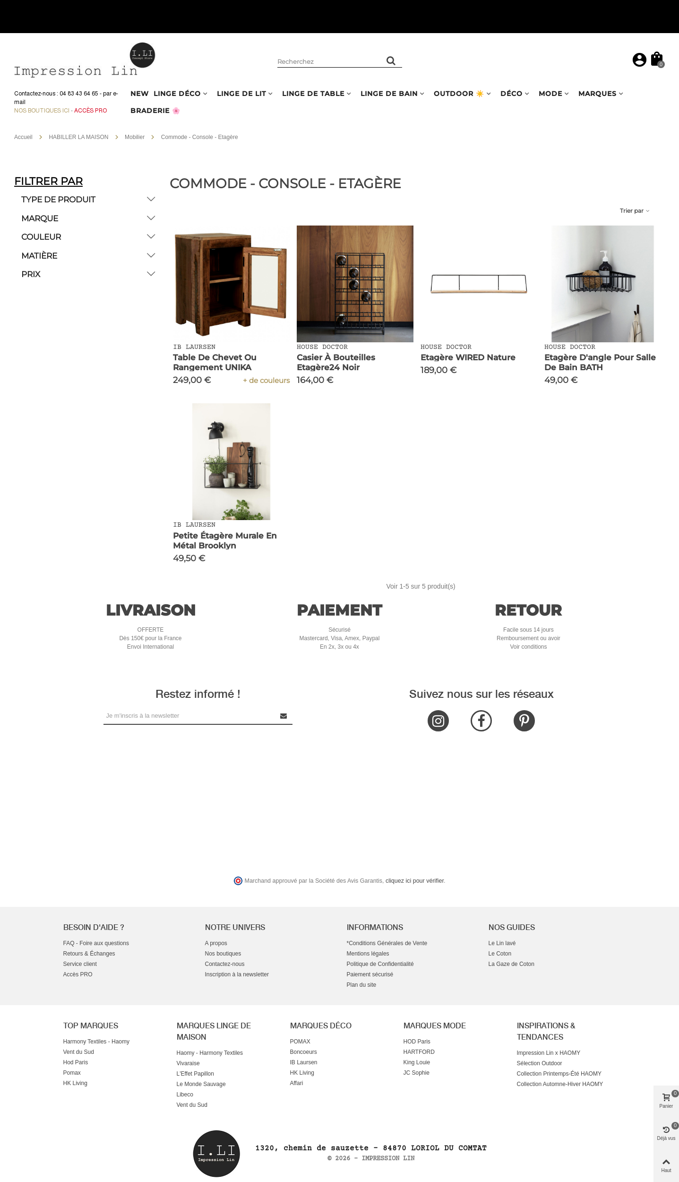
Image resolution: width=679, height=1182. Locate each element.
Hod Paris (75, 1062)
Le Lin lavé (502, 943)
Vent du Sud (78, 1052)
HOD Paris (417, 1041)
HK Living (75, 1083)
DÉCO (511, 93)
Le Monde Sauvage (201, 1084)
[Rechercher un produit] (392, 60)
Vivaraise (188, 1063)
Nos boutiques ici (41, 110)
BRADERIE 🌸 (155, 110)
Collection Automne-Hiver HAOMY (560, 1084)
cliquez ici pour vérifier (415, 881)
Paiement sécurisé (370, 974)
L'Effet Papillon (195, 1073)
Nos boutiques (223, 953)
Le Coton (500, 953)
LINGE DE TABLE (313, 93)
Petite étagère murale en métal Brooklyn (225, 540)
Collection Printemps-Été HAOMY (559, 1073)
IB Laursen (304, 1062)
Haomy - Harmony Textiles (210, 1053)
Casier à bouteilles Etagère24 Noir (336, 362)
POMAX (300, 1041)
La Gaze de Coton (511, 964)
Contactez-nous (225, 964)
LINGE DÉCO (177, 93)
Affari (296, 1083)
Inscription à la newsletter (237, 974)
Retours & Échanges (89, 953)
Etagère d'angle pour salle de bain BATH (600, 362)
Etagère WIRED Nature (468, 357)
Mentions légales (368, 953)
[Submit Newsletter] (283, 715)
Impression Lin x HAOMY (549, 1053)
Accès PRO (78, 974)
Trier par (635, 210)
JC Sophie (417, 1072)
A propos (216, 943)
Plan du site (362, 985)
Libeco (185, 1094)
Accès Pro (90, 110)
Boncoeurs (303, 1052)
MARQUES (597, 93)
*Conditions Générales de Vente (387, 943)
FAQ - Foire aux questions (96, 943)
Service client (80, 964)
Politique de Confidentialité (380, 964)
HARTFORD (419, 1052)
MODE (550, 93)
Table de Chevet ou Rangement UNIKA (215, 362)
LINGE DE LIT (241, 93)
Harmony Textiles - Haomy (96, 1041)
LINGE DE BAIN (389, 93)
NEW (139, 93)
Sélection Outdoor (539, 1063)
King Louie (417, 1062)
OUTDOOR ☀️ (459, 93)
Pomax (72, 1072)
